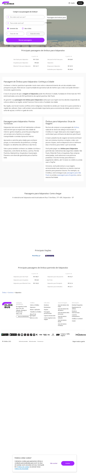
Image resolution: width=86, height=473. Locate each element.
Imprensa (32, 307)
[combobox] (25, 17)
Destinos (46, 305)
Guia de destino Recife (62, 321)
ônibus (76, 127)
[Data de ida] (15, 34)
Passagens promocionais (48, 312)
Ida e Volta (27, 28)
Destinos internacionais (76, 311)
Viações (46, 309)
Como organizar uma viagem (49, 318)
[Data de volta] (35, 34)
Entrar (80, 3)
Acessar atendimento (23, 316)
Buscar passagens (25, 40)
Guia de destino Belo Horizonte (63, 313)
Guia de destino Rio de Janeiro (63, 309)
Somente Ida (14, 28)
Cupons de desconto (49, 315)
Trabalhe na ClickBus (35, 312)
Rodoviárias (47, 307)
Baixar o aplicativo (35, 309)
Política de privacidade (23, 341)
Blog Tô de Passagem (33, 314)
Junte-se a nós (34, 318)
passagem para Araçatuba (67, 175)
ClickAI (74, 321)
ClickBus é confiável (77, 318)
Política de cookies (32, 341)
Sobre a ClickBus (34, 305)
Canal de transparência (75, 315)
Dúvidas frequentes (77, 305)
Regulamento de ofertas (76, 308)
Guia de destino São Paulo (63, 305)
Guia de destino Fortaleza (62, 324)
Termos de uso (40, 341)
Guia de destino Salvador (62, 317)
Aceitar (67, 463)
